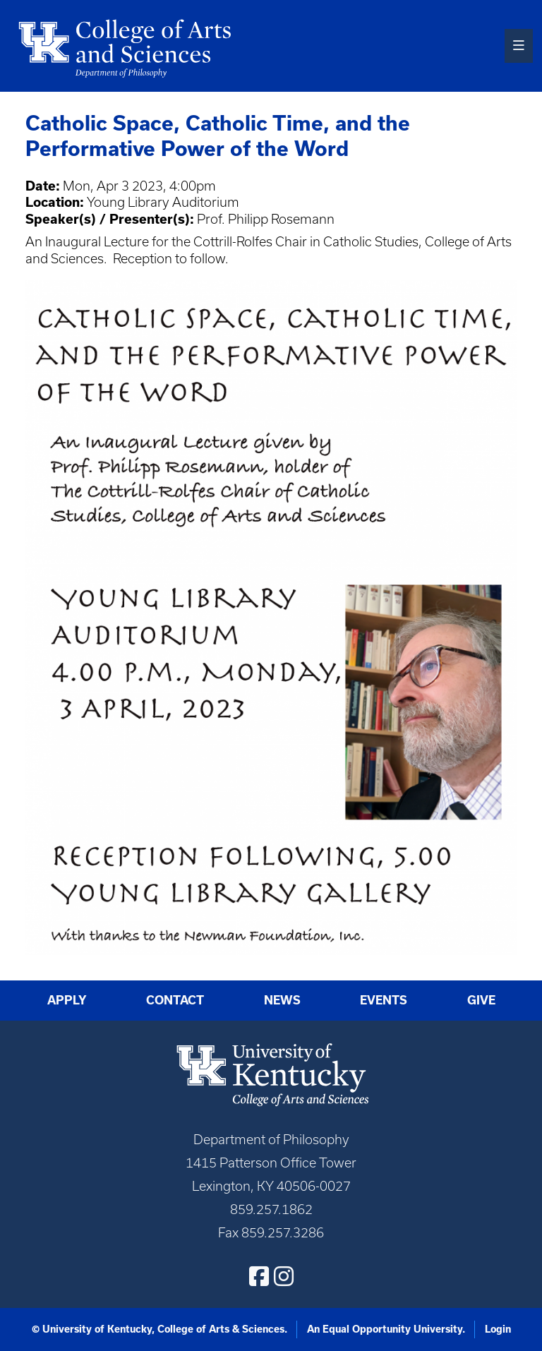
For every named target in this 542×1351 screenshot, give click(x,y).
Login (498, 1329)
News (282, 1000)
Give (481, 1000)
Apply (67, 1000)
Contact (175, 1000)
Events (383, 1000)
